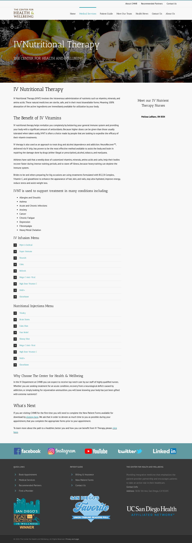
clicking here (32, 417)
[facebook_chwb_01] (27, 448)
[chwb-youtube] (96, 449)
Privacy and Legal (72, 539)
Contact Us (80, 485)
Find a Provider (26, 490)
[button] (67, 245)
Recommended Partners (30, 485)
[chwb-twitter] (130, 450)
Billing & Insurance (84, 474)
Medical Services (27, 480)
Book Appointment (28, 474)
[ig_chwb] (62, 449)
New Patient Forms (84, 480)
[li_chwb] (164, 449)
